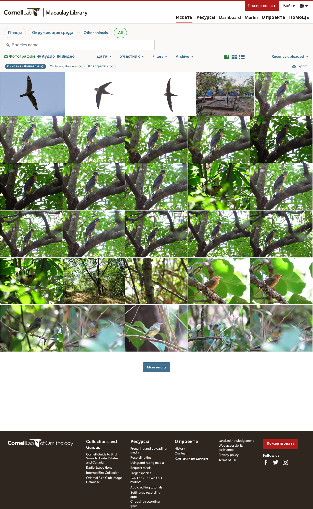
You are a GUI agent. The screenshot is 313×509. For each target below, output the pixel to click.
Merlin (251, 17)
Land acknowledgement (236, 441)
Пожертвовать (262, 6)
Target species (140, 473)
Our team (181, 453)
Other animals (96, 33)
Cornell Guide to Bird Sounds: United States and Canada (102, 459)
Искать (184, 17)
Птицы (15, 33)
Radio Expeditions (99, 467)
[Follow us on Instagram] (285, 462)
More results (156, 367)
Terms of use (228, 460)
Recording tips (140, 457)
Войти (289, 6)
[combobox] (83, 45)
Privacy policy (229, 455)
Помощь (299, 17)
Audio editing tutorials (146, 487)
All (120, 33)
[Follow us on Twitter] (276, 462)
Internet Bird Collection (103, 473)
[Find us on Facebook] (266, 462)
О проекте (273, 17)
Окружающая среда (52, 33)
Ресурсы (205, 17)
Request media (141, 468)
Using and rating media (147, 463)
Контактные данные (191, 458)
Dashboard (230, 17)
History (180, 448)
